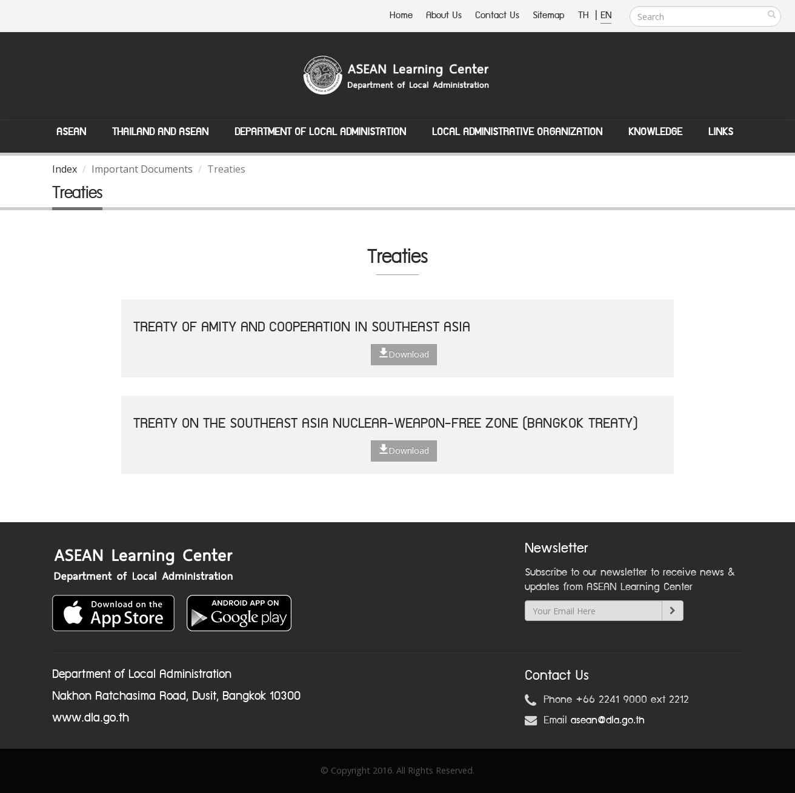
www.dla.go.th (90, 718)
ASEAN (71, 132)
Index (64, 169)
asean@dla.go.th (608, 720)
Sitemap (549, 15)
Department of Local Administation (320, 132)
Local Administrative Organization (517, 132)
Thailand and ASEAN (160, 132)
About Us (444, 15)
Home (401, 15)
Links (720, 132)
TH (585, 15)
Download (404, 354)
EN (605, 15)
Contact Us (497, 15)
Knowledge (655, 132)
